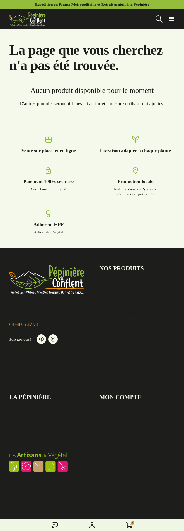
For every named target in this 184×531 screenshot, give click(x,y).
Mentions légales (107, 499)
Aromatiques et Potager (122, 324)
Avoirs (105, 441)
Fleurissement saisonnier (123, 346)
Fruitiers (107, 302)
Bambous (108, 335)
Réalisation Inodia (124, 509)
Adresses (108, 452)
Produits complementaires (124, 356)
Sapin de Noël (113, 367)
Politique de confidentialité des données (76, 509)
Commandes (111, 430)
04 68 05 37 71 (23, 324)
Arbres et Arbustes (117, 280)
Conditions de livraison (31, 430)
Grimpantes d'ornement (121, 313)
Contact (16, 441)
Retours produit (114, 419)
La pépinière (21, 419)
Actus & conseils (25, 409)
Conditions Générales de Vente (148, 499)
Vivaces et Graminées (120, 291)
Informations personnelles (124, 409)
